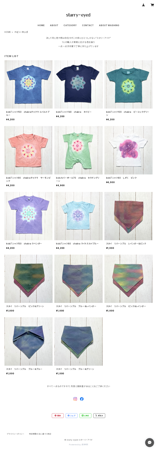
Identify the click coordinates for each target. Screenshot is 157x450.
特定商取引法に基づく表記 (40, 434)
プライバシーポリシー (15, 434)
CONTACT (88, 25)
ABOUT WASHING (109, 25)
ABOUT (54, 25)
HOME (41, 25)
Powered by (78, 444)
